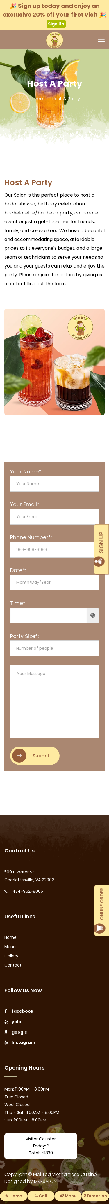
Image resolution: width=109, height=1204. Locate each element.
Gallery (11, 956)
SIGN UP (101, 549)
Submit (30, 756)
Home (10, 937)
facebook (18, 1011)
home (36, 98)
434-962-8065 (27, 891)
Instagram (19, 1042)
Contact (13, 965)
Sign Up (56, 24)
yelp (12, 1022)
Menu (10, 947)
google (15, 1032)
